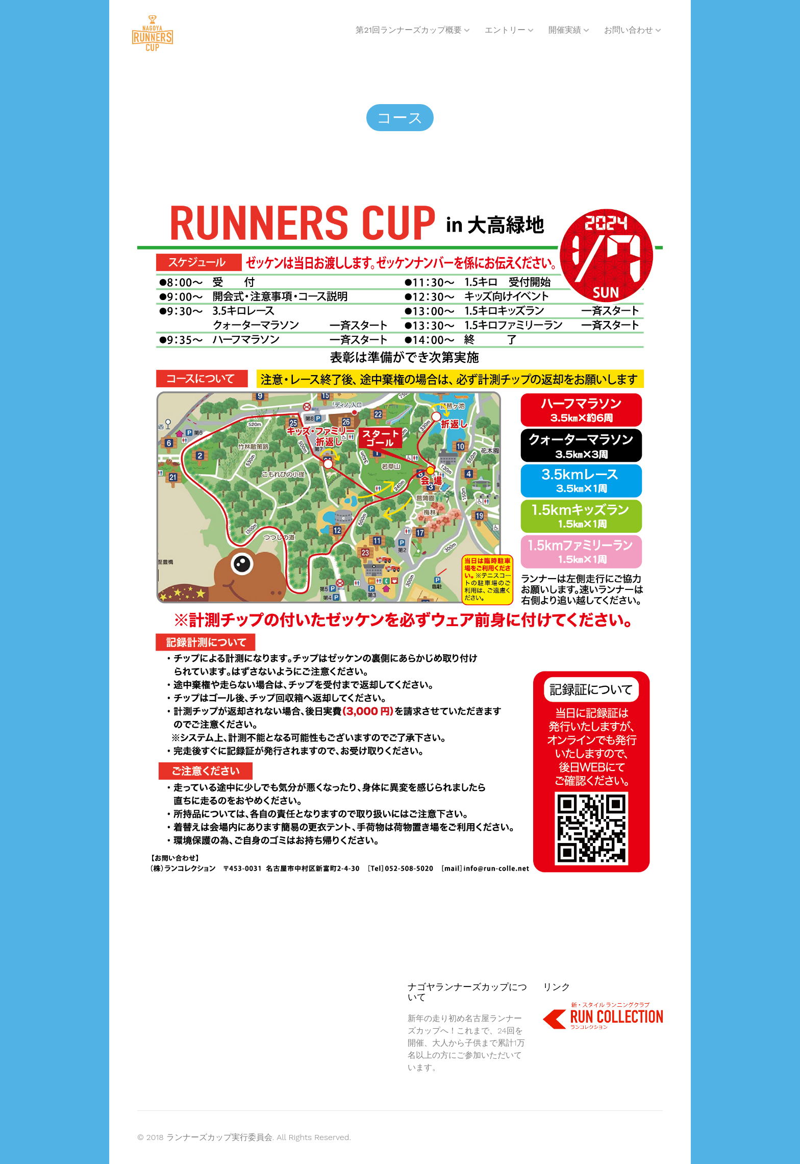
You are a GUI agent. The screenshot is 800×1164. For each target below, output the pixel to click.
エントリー (505, 30)
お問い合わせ (628, 30)
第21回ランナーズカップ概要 (409, 30)
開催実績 (564, 30)
